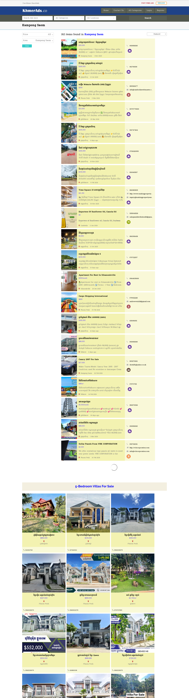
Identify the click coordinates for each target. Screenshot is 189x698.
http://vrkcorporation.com (151, 447)
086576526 (145, 405)
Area (25, 40)
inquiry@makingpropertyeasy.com (154, 197)
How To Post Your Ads (107, 673)
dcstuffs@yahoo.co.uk (149, 364)
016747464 (145, 130)
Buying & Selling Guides (70, 677)
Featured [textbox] (157, 34)
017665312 (65, 543)
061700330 (145, 67)
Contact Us (64, 673)
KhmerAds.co (39, 693)
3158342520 (145, 213)
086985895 (145, 190)
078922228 (145, 298)
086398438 (145, 236)
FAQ (61, 682)
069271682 (145, 361)
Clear (27, 46)
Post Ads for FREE (105, 677)
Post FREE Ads (147, 3)
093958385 (145, 46)
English (161, 3)
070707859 (66, 596)
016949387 (145, 172)
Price (25, 34)
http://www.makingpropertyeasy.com (155, 194)
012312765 (29, 543)
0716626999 (146, 151)
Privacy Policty (28, 682)
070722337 (145, 257)
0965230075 (102, 543)
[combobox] (157, 34)
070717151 (145, 384)
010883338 (138, 596)
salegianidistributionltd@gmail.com (154, 217)
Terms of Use (28, 677)
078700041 (138, 649)
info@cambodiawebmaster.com (153, 90)
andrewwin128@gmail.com (151, 301)
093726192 (145, 444)
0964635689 (146, 278)
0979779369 (146, 109)
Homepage (102, 682)
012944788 (102, 649)
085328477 (145, 86)
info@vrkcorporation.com (151, 451)
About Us (26, 673)
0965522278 (29, 596)
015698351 (145, 320)
